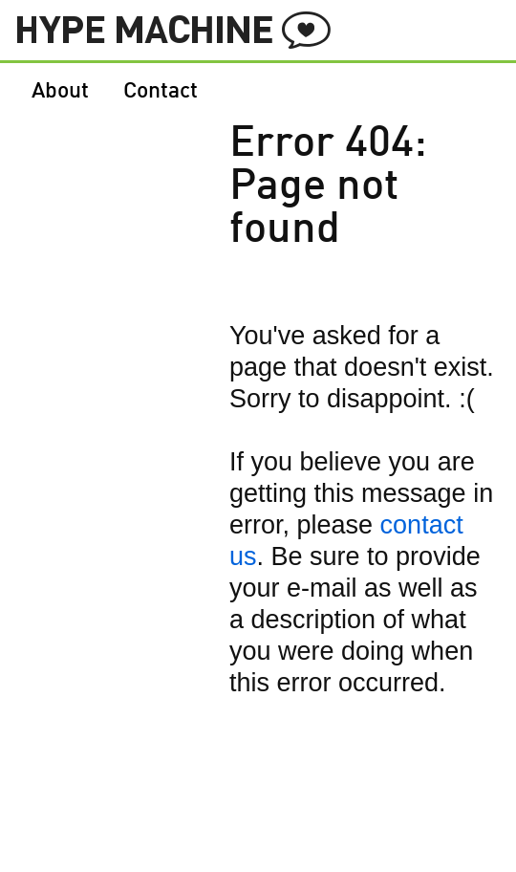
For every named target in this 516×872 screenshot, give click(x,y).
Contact (160, 91)
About (60, 91)
